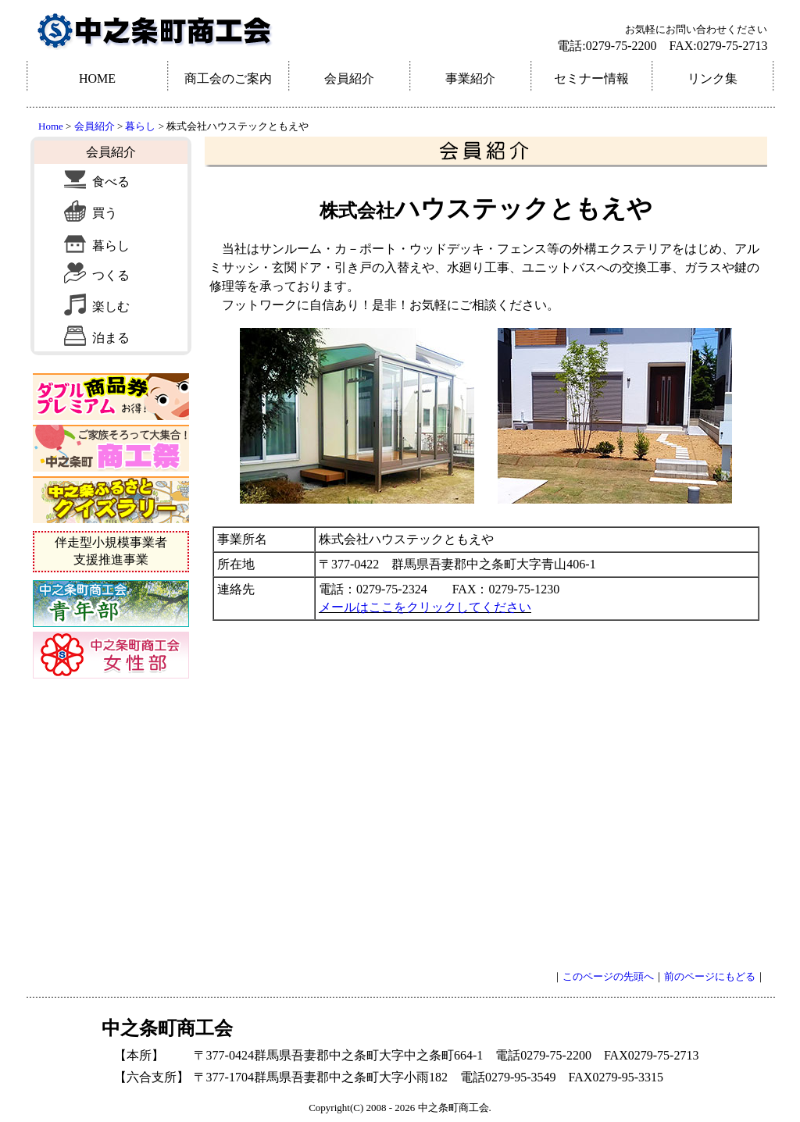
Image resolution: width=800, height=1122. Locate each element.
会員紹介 (94, 126)
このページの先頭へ (608, 976)
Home (50, 126)
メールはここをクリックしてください (425, 607)
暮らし (139, 126)
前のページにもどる (709, 976)
